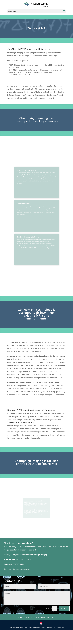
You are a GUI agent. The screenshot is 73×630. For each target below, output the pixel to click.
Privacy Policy (61, 627)
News (43, 617)
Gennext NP (28, 617)
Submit (64, 608)
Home (20, 617)
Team (37, 617)
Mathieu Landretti (47, 627)
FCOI (54, 627)
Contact (50, 617)
